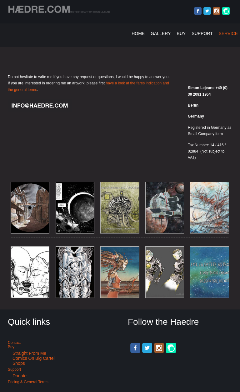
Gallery (161, 33)
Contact (14, 342)
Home (138, 33)
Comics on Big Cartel (33, 358)
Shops (18, 363)
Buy (181, 33)
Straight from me (29, 353)
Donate (19, 375)
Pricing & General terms (28, 382)
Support (202, 33)
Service (228, 33)
